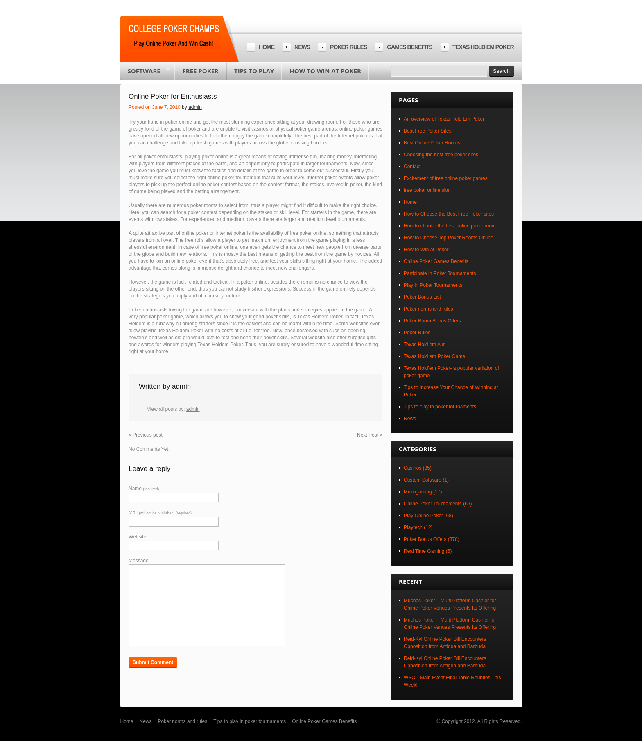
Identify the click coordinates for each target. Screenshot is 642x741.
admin (195, 107)
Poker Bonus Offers (425, 539)
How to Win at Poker (325, 71)
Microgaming (418, 492)
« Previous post (146, 435)
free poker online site (426, 190)
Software (145, 73)
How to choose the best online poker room (450, 226)
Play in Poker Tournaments (433, 285)
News (302, 47)
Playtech (413, 527)
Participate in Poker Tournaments (440, 273)
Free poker (201, 71)
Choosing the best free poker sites (441, 155)
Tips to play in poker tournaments (440, 407)
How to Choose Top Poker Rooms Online (448, 238)
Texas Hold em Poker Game (434, 356)
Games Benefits (409, 47)
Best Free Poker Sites (428, 131)
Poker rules (348, 47)
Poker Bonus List (422, 297)
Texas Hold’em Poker (483, 47)
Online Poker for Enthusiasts (173, 96)
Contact (412, 166)
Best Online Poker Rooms (432, 143)
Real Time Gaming (424, 551)
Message (139, 560)
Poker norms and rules (428, 309)
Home (266, 47)
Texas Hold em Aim (425, 344)
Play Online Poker (423, 515)
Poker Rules (417, 333)
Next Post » (369, 435)
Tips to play (254, 71)
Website (137, 537)
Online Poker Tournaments (433, 504)
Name (144, 488)
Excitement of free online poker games (446, 178)
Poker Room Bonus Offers (432, 321)
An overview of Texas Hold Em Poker (444, 119)
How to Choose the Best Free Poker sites (449, 214)
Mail (160, 513)
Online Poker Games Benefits (436, 261)
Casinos (412, 468)
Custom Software (422, 480)
